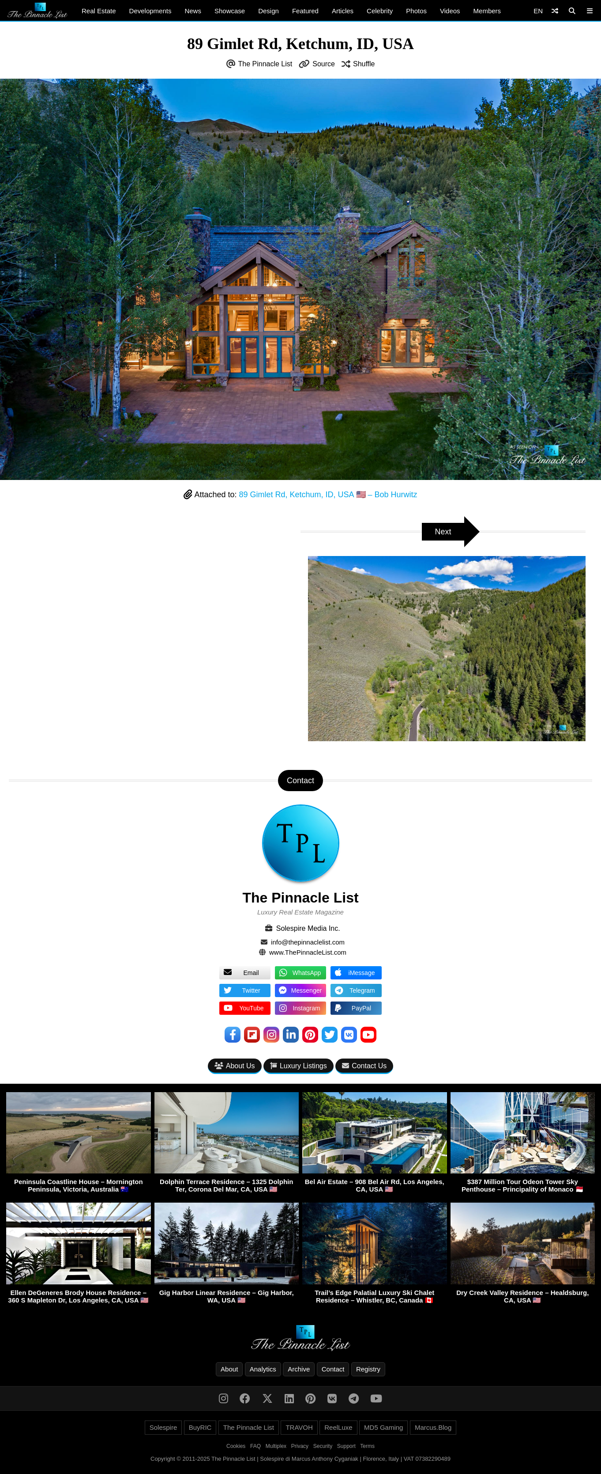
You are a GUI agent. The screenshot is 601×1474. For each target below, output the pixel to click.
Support (346, 1446)
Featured (305, 11)
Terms (367, 1446)
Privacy (299, 1446)
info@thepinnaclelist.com (308, 942)
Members (487, 11)
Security (322, 1446)
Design (268, 11)
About (229, 1369)
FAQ (255, 1446)
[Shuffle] (555, 11)
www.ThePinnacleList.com (307, 952)
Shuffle (364, 64)
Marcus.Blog (433, 1427)
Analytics (263, 1369)
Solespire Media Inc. (308, 928)
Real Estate (99, 11)
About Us (234, 1066)
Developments (150, 11)
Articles (342, 11)
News (192, 11)
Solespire (163, 1427)
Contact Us (364, 1066)
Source (323, 64)
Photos (416, 11)
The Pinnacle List (265, 64)
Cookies (235, 1446)
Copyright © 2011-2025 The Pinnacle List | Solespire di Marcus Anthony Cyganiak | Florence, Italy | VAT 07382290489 (300, 1458)
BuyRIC (200, 1427)
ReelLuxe (338, 1427)
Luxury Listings (298, 1066)
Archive (299, 1369)
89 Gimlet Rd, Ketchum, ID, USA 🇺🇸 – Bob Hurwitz (328, 494)
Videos (450, 11)
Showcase (229, 11)
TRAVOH (298, 1427)
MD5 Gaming (383, 1427)
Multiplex (276, 1446)
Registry (368, 1369)
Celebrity (380, 11)
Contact (333, 1369)
